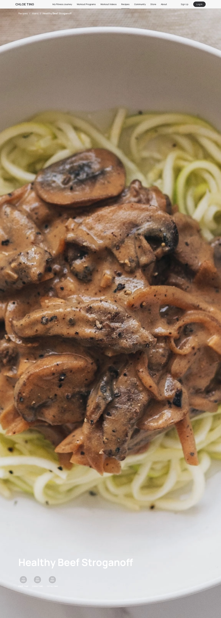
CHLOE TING (24, 4)
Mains (35, 13)
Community (140, 4)
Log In (199, 4)
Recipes (125, 4)
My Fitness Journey (62, 4)
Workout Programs (86, 4)
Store (153, 4)
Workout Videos (108, 4)
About (164, 4)
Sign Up (184, 4)
